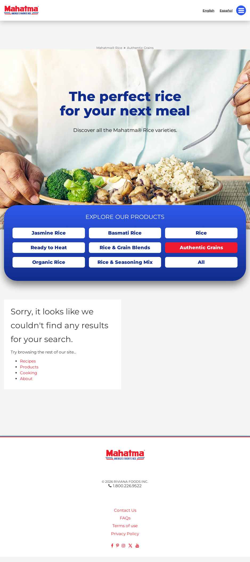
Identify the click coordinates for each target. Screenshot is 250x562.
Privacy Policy (125, 533)
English (208, 11)
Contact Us (125, 510)
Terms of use (125, 525)
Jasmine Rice (49, 233)
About (26, 378)
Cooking (28, 372)
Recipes (28, 361)
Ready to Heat (49, 248)
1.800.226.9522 (125, 485)
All (201, 262)
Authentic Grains (201, 248)
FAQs (125, 518)
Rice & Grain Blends (125, 248)
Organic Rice (48, 262)
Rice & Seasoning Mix (125, 262)
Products (29, 366)
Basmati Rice (125, 233)
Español (226, 11)
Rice (201, 233)
